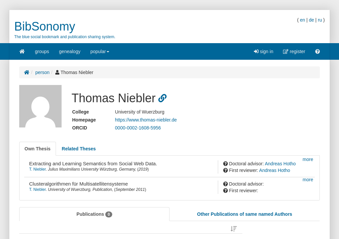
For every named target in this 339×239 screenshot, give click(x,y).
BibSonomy (44, 26)
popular (99, 53)
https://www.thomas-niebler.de (146, 119)
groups (42, 51)
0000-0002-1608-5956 (138, 127)
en (302, 20)
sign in (263, 51)
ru (320, 20)
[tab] (37, 149)
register (294, 51)
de (311, 20)
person (42, 72)
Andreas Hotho (280, 163)
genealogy (69, 51)
